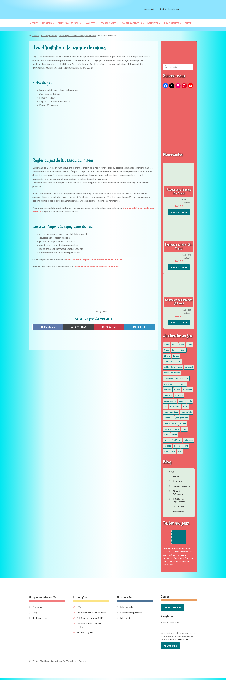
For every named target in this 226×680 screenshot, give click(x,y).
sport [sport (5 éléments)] (185, 444)
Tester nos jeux (40, 620)
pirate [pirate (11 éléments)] (174, 433)
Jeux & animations (181, 485)
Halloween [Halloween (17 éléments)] (175, 405)
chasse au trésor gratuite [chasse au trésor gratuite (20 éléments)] (176, 377)
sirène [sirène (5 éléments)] (177, 444)
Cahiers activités (132, 25)
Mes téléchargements (131, 615)
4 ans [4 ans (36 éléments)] (166, 343)
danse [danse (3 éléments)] (177, 388)
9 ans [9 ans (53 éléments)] (174, 348)
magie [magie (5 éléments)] (176, 427)
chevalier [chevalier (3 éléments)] (168, 382)
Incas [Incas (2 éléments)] (185, 405)
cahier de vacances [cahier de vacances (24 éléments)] (173, 365)
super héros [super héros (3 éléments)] (169, 450)
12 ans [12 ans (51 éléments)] (176, 354)
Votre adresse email (171, 624)
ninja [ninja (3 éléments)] (184, 427)
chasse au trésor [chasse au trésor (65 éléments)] (172, 371)
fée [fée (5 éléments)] (165, 405)
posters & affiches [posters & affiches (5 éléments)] (172, 438)
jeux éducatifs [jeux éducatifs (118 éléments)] (171, 422)
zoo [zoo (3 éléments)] (180, 450)
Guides (188, 25)
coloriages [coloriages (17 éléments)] (180, 382)
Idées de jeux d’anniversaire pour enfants (77, 34)
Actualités (178, 475)
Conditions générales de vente (91, 615)
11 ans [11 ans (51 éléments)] (167, 354)
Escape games (108, 25)
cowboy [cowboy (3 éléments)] (167, 388)
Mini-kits (152, 25)
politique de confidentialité (177, 642)
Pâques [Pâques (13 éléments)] (167, 444)
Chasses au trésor (68, 25)
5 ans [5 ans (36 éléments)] (174, 343)
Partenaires (178, 510)
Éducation (177, 480)
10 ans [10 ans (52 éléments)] (182, 348)
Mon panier (126, 620)
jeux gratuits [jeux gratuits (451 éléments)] (181, 416)
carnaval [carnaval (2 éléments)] (189, 365)
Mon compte (149, 11)
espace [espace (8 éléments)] (182, 399)
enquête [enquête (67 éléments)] (179, 393)
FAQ (79, 609)
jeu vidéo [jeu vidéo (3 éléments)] (168, 416)
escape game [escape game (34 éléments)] (170, 399)
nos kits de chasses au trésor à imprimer (96, 265)
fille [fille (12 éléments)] (190, 399)
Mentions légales (85, 635)
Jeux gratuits (171, 25)
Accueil (34, 25)
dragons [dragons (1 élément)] (168, 393)
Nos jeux (47, 25)
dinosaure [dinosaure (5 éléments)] (187, 388)
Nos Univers (178, 505)
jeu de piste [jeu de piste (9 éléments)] (186, 410)
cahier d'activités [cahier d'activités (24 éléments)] (172, 360)
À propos (37, 609)
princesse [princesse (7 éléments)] (188, 438)
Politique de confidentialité (90, 620)
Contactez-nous (172, 609)
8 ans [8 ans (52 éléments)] (166, 348)
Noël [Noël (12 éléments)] (166, 433)
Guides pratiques (49, 34)
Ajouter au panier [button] (178, 210)
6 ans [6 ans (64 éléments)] (181, 343)
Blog (171, 470)
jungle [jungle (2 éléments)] (183, 422)
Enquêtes (89, 25)
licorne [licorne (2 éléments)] (167, 427)
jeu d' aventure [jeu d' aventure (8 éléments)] (171, 410)
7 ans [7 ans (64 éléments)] (189, 343)
